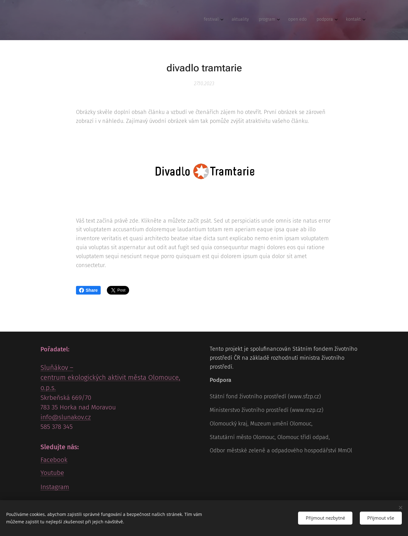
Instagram (54, 487)
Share (88, 290)
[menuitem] (305, 20)
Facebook (53, 460)
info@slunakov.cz (65, 417)
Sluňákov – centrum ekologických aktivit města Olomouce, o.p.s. (110, 377)
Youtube (52, 473)
